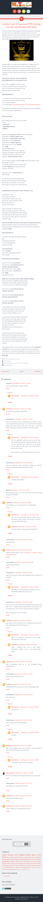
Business (20, 863)
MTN (17, 857)
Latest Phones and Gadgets (13, 855)
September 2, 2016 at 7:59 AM (23, 419)
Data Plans (28, 857)
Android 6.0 (22, 865)
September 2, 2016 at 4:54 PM (23, 572)
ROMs (39, 867)
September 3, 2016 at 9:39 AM (30, 732)
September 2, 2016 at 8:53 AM (30, 437)
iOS (25, 861)
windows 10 (18, 867)
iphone (28, 861)
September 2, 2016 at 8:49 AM (30, 396)
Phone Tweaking (32, 865)
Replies (10, 392)
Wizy (22, 899)
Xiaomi (9, 863)
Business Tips (30, 859)
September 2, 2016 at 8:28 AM (22, 502)
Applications (10, 859)
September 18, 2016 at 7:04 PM (24, 773)
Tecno (34, 857)
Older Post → (39, 371)
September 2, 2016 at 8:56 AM (30, 515)
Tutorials (4, 863)
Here (20, 110)
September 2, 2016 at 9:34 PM (22, 620)
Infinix (39, 861)
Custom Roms (20, 869)
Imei (26, 865)
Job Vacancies (30, 863)
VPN (27, 363)
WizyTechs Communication (21, 897)
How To (22, 857)
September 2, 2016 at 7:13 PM (23, 602)
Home (22, 371)
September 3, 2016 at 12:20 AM (27, 644)
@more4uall (10, 773)
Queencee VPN (20, 363)
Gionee (22, 861)
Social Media (37, 863)
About (36, 897)
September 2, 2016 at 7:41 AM (22, 409)
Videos (17, 861)
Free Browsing (8, 363)
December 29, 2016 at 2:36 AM (22, 806)
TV (2, 865)
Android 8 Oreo (26, 869)
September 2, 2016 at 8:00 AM (23, 462)
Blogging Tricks (26, 867)
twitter (16, 865)
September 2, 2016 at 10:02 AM (22, 550)
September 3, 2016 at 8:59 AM (23, 694)
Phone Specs (31, 855)
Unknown (9, 409)
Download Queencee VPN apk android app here (26, 104)
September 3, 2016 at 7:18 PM (22, 745)
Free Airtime (34, 861)
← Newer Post (4, 371)
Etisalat (16, 859)
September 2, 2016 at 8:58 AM (30, 477)
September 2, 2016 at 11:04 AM (23, 562)
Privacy (26, 899)
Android (38, 857)
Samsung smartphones (11, 869)
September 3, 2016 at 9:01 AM (23, 720)
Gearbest (4, 869)
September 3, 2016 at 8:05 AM (22, 684)
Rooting (6, 865)
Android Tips (34, 867)
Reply (8, 388)
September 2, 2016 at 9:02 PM (30, 587)
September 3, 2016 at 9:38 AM (30, 707)
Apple (10, 865)
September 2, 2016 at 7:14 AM (21, 383)
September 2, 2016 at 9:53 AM (23, 539)
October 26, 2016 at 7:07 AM (22, 783)
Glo (15, 363)
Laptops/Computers (9, 867)
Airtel (4, 859)
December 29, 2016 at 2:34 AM (22, 795)
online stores (14, 863)
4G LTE (25, 863)
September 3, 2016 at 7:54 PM (30, 760)
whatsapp (22, 859)
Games (13, 861)
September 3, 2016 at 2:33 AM (23, 674)
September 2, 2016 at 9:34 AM (27, 526)
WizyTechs (7, 361)
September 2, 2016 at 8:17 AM (20, 490)
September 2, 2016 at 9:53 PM (30, 635)
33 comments (8, 365)
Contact (31, 897)
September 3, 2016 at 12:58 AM (22, 661)
